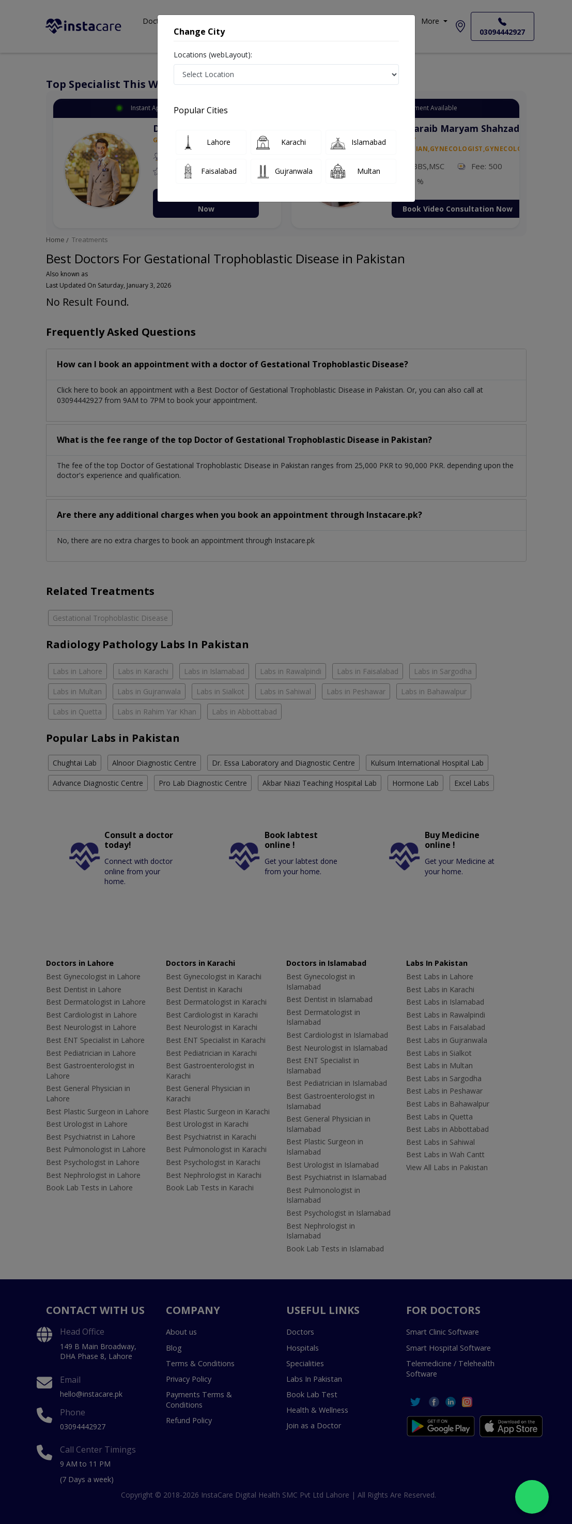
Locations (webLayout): (213, 54)
